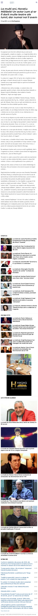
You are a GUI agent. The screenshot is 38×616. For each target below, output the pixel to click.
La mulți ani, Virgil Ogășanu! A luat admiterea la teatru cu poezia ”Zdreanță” (24, 300)
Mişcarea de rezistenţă (19, 2)
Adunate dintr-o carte (8, 591)
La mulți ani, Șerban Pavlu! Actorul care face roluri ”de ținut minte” (24, 277)
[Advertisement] (19, 222)
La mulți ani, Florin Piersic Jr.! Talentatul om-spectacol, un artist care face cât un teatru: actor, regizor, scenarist (24, 256)
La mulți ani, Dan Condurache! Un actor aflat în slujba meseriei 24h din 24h (24, 247)
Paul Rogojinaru (16, 21)
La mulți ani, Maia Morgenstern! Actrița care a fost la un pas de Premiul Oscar (23, 334)
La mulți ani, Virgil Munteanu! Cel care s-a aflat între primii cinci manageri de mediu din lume (23, 341)
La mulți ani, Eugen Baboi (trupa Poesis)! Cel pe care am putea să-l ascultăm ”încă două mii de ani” (24, 327)
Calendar (13, 398)
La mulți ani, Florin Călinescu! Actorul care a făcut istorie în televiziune (22, 319)
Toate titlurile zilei (5, 611)
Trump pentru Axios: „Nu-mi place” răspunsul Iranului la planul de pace (16, 569)
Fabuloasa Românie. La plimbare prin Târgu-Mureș (16, 573)
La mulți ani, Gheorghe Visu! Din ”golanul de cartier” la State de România (23, 270)
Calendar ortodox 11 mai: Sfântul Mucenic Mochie (15, 587)
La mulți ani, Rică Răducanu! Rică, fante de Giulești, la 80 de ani (18, 423)
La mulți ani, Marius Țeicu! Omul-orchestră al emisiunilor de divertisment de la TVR (23, 349)
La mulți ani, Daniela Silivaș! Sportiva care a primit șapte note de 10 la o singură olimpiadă (17, 449)
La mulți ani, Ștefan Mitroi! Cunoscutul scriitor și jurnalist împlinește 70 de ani (17, 528)
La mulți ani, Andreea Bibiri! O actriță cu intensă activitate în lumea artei (17, 554)
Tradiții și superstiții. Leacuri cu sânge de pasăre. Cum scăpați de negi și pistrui (15, 578)
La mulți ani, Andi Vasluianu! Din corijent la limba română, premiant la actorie (24, 292)
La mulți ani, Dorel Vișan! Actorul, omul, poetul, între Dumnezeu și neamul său (24, 285)
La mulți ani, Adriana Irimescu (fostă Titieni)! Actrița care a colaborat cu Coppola (25, 307)
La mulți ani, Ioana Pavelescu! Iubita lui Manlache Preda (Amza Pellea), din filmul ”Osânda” (25, 240)
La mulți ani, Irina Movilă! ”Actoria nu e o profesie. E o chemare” (25, 262)
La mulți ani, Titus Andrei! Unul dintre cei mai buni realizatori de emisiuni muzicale (17, 502)
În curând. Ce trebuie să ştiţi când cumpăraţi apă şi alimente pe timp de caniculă (16, 583)
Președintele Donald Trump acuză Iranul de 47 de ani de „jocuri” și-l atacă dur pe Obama (16, 595)
